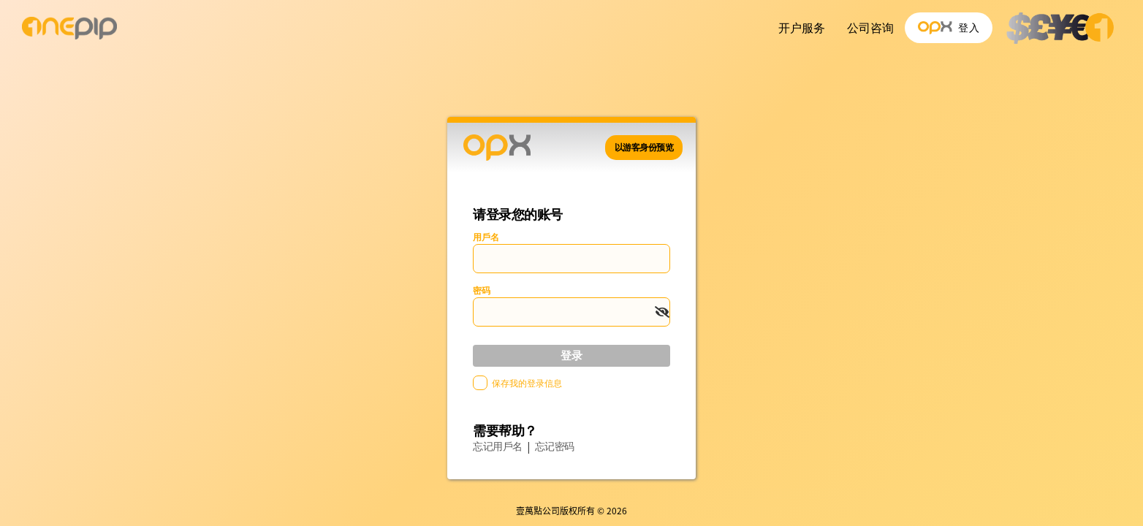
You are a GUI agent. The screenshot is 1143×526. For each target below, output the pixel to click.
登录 (571, 355)
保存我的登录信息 (527, 383)
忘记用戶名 (498, 446)
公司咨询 (870, 28)
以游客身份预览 (644, 147)
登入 (949, 28)
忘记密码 (554, 446)
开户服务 (801, 28)
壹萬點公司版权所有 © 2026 (571, 510)
